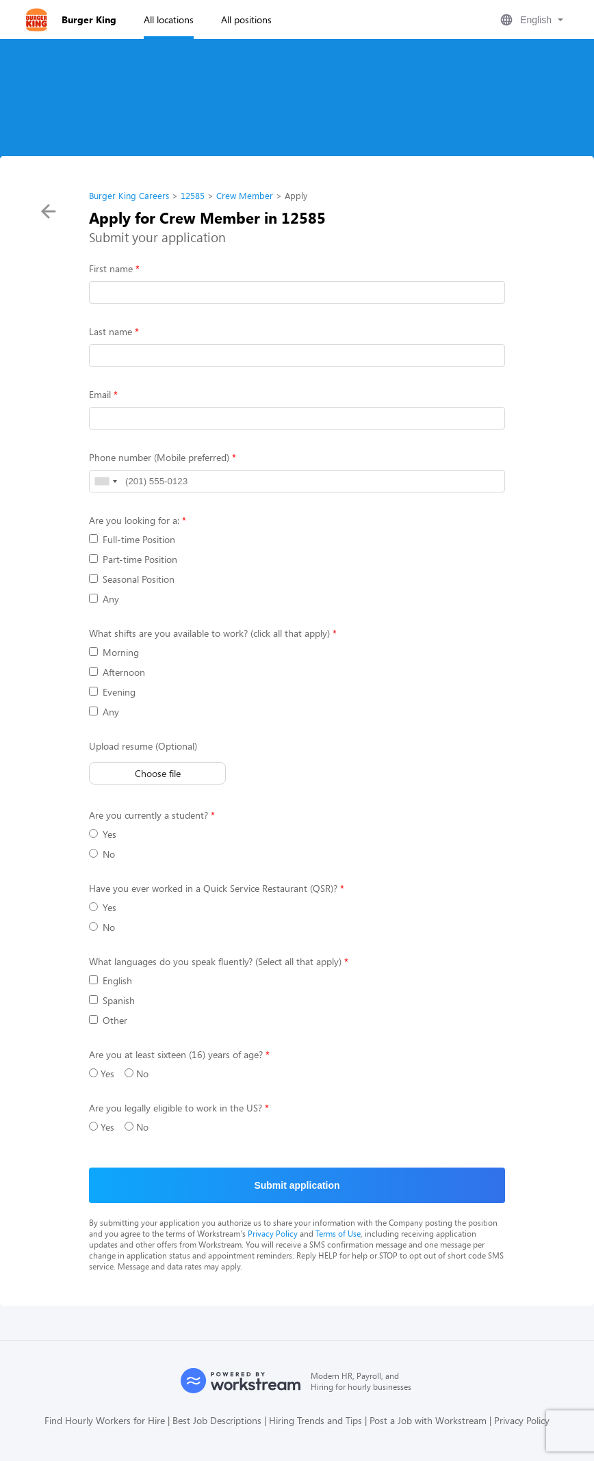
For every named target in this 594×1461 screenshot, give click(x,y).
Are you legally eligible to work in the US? (175, 1107)
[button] (530, 20)
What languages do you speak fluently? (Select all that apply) (215, 961)
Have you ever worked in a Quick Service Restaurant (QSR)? (213, 888)
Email (100, 394)
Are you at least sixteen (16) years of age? (176, 1054)
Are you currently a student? (148, 814)
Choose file (158, 773)
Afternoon (117, 672)
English (110, 980)
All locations (169, 19)
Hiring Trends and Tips (315, 1420)
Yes (102, 834)
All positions (246, 19)
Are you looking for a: (134, 520)
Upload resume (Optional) (143, 745)
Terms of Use (338, 1233)
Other (108, 1020)
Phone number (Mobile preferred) (159, 457)
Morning (114, 652)
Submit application (296, 1185)
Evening (112, 691)
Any (104, 598)
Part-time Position (133, 559)
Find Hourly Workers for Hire (104, 1420)
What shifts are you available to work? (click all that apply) (209, 633)
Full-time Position (132, 539)
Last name (110, 331)
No (102, 853)
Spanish (112, 1000)
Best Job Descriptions (216, 1420)
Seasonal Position (132, 578)
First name (111, 268)
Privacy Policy (273, 1233)
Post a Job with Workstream (428, 1420)
